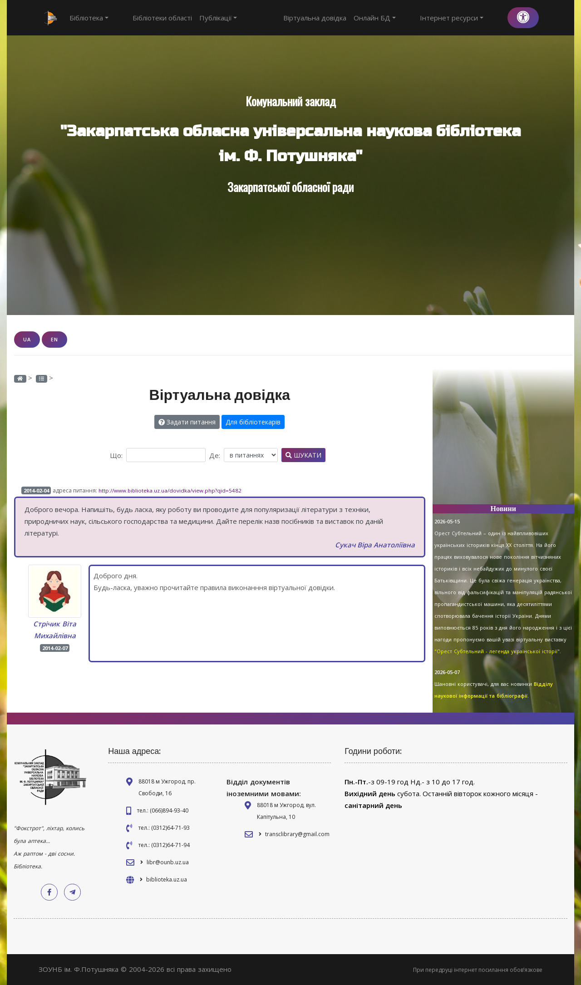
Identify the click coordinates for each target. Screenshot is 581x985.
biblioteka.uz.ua (166, 879)
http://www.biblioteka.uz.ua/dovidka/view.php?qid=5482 (170, 490)
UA (27, 339)
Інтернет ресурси (468, 17)
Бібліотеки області (145, 17)
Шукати (303, 454)
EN (54, 339)
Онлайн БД (408, 17)
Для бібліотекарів (253, 421)
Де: (214, 454)
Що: (116, 454)
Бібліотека (88, 17)
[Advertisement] (504, 440)
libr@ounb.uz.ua (168, 862)
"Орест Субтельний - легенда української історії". (497, 651)
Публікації (201, 17)
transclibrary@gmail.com (297, 834)
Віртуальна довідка (348, 17)
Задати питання (187, 421)
